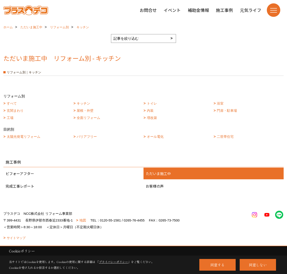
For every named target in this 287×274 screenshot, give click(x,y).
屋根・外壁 (85, 110)
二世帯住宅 (225, 136)
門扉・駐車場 (227, 110)
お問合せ (148, 10)
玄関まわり (15, 110)
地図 (82, 220)
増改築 (152, 118)
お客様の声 (155, 186)
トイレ (152, 103)
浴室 (220, 103)
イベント (172, 10)
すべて (12, 103)
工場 (10, 118)
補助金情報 (198, 10)
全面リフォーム (88, 118)
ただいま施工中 (158, 173)
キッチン (83, 103)
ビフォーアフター (20, 173)
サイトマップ (16, 238)
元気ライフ (250, 10)
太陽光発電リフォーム (23, 136)
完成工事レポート (20, 186)
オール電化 (155, 136)
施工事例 (224, 10)
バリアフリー (87, 136)
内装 (150, 110)
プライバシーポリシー (113, 262)
